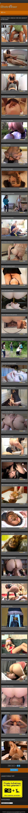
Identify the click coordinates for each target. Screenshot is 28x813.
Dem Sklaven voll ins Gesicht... (8, 241)
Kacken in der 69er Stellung (7, 411)
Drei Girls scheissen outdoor (7, 120)
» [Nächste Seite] (19, 765)
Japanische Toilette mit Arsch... (8, 686)
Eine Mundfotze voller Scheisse (8, 533)
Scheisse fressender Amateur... (8, 217)
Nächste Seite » (14, 769)
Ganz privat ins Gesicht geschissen (9, 557)
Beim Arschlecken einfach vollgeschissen (10, 484)
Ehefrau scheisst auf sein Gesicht (8, 23)
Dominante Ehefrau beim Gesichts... (9, 387)
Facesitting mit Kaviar (6, 144)
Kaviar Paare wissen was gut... (8, 436)
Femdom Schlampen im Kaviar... (8, 193)
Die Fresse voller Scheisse (7, 581)
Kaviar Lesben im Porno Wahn (8, 632)
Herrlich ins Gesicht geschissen (8, 509)
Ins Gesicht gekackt (6, 712)
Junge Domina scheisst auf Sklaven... (9, 72)
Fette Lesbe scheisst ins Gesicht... (8, 266)
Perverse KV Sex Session (7, 460)
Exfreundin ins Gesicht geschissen (8, 96)
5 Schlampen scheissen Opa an (8, 339)
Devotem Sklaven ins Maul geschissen (9, 314)
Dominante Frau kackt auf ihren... (8, 47)
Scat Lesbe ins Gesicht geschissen (9, 659)
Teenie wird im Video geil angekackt (9, 363)
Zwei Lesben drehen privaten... (8, 290)
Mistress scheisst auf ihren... (7, 606)
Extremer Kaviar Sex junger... (7, 169)
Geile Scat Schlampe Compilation (8, 739)
